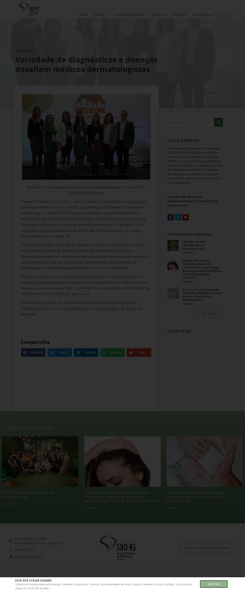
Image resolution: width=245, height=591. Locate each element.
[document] (122, 295)
